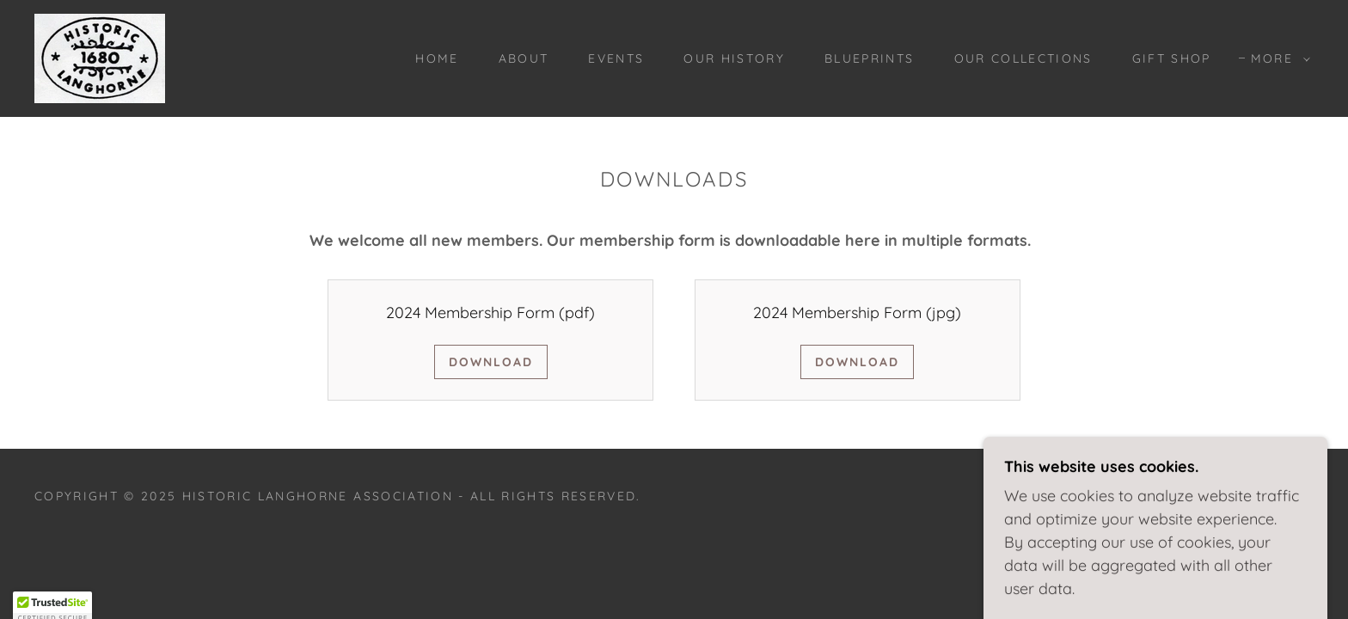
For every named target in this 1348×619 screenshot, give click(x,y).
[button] (1276, 58)
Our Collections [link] (1023, 58)
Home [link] (436, 58)
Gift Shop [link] (1171, 58)
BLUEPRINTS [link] (869, 58)
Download (491, 362)
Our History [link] (734, 58)
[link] (99, 57)
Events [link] (616, 58)
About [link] (524, 58)
